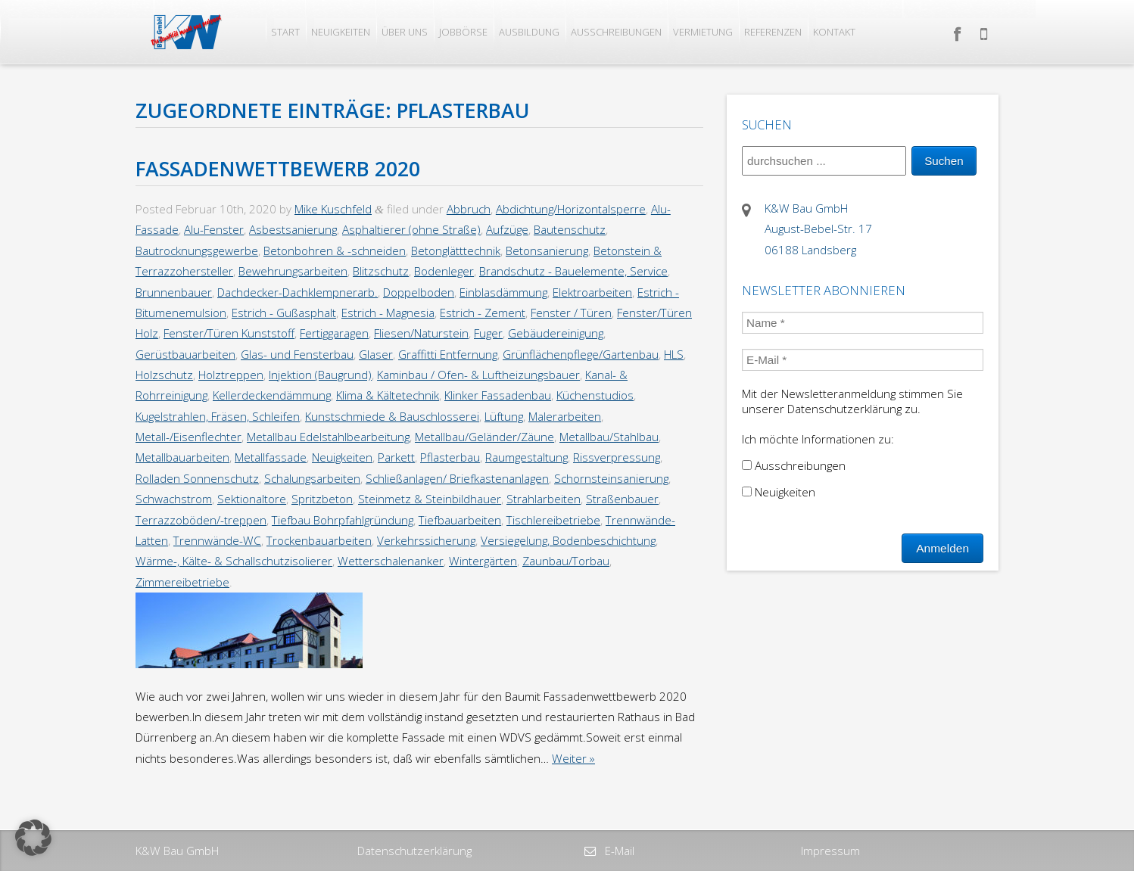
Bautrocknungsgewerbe (197, 250)
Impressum (830, 850)
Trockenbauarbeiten (319, 540)
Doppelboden (418, 292)
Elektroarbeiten (592, 292)
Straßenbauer (622, 498)
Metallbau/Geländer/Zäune (484, 436)
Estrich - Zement (482, 312)
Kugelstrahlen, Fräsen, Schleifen (218, 416)
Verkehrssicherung (426, 540)
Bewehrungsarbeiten (292, 270)
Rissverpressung (616, 457)
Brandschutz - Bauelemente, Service (573, 270)
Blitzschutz (381, 270)
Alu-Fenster (214, 229)
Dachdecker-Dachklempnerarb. (297, 292)
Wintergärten (483, 560)
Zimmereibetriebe (182, 581)
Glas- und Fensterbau (297, 354)
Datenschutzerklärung (414, 850)
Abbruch (469, 208)
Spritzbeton (322, 498)
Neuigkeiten (340, 32)
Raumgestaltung (526, 457)
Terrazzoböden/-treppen (201, 519)
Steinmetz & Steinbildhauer (429, 498)
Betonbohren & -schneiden (334, 250)
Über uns (405, 32)
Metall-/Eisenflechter (188, 436)
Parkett (396, 457)
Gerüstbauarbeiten (185, 354)
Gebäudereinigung (555, 333)
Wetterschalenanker (391, 560)
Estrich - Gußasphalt (284, 312)
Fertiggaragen (334, 333)
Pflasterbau (450, 457)
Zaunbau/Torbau (565, 560)
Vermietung (703, 32)
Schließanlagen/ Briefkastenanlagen (457, 478)
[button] (33, 837)
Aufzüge (507, 229)
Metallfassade (271, 457)
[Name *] (862, 323)
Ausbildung (529, 32)
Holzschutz (164, 374)
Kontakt (834, 32)
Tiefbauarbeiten (460, 519)
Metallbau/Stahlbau (609, 436)
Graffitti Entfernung (447, 354)
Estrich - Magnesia (388, 312)
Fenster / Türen (571, 312)
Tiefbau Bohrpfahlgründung (342, 519)
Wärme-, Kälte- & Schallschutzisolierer (234, 560)
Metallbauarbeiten (182, 457)
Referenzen (773, 32)
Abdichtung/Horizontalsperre (571, 208)
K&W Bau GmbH (177, 850)
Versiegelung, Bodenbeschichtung (568, 540)
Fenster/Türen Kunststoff (229, 333)
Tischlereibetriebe (553, 519)
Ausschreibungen (616, 32)
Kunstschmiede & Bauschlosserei (392, 416)
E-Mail (618, 850)
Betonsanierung (547, 250)
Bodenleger (444, 270)
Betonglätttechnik (455, 250)
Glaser (376, 354)
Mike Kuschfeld (333, 208)
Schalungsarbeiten (312, 478)
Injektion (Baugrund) (320, 374)
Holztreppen (230, 374)
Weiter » (573, 758)
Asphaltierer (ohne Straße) (411, 229)
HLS (674, 354)
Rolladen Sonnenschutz (197, 478)
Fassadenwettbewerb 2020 (278, 168)
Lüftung (503, 416)
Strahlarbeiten (543, 498)
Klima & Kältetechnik (387, 395)
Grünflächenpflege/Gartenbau (581, 354)
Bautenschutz (570, 229)
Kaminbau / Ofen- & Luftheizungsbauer (478, 374)
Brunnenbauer (174, 292)
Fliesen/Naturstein (421, 333)
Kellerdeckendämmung (272, 395)
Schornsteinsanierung (611, 478)
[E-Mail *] (862, 360)
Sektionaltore (251, 498)
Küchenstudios (595, 395)
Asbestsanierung (293, 229)
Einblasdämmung (503, 292)
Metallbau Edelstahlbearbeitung (328, 436)
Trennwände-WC (217, 540)
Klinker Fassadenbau (497, 395)
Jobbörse (463, 32)
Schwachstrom (174, 498)
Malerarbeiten (564, 416)
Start (285, 32)
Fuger (488, 333)
